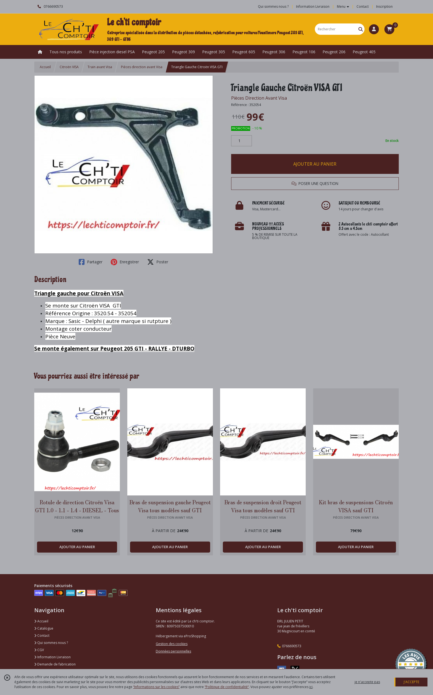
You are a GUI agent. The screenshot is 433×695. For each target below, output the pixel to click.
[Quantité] (241, 140)
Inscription (384, 6)
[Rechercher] (360, 29)
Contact (363, 6)
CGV (39, 650)
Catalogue (43, 628)
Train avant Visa (100, 67)
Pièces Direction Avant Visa (259, 98)
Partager (90, 262)
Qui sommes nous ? (51, 642)
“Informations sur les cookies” (156, 687)
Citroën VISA (69, 67)
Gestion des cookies (172, 643)
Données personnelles (173, 651)
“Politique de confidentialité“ (227, 687)
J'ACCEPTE (411, 682)
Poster (157, 262)
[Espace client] (374, 29)
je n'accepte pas (367, 682)
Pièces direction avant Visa (141, 67)
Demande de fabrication (55, 664)
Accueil (45, 67)
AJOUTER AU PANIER (314, 164)
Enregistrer (125, 262)
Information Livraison (52, 657)
